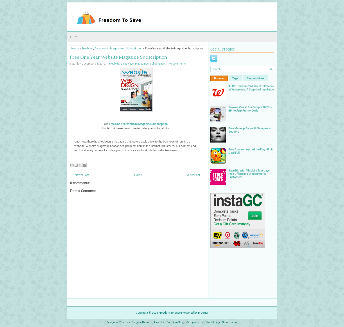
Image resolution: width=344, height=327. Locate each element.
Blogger (203, 312)
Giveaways (101, 48)
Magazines (117, 48)
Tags (235, 78)
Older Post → (195, 175)
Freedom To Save (170, 312)
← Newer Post (80, 175)
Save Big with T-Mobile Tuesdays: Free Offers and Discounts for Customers (249, 174)
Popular (219, 78)
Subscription (134, 48)
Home (74, 37)
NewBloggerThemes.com (222, 322)
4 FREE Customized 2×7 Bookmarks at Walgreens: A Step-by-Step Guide (251, 88)
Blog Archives (255, 78)
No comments (177, 63)
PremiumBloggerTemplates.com (186, 322)
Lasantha (159, 322)
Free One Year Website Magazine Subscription (118, 57)
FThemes (124, 322)
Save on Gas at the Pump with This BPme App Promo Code (250, 109)
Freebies (87, 48)
